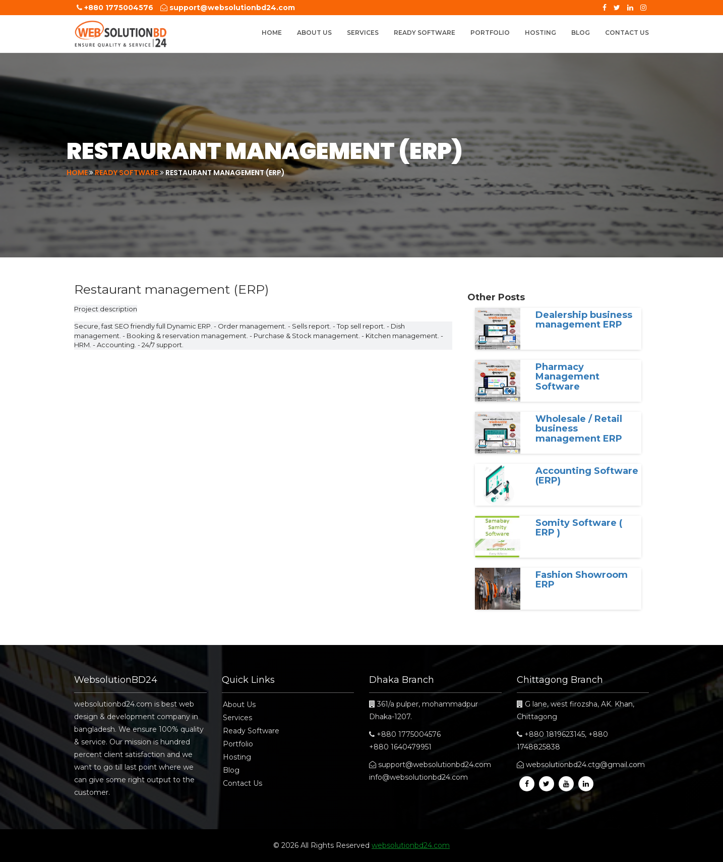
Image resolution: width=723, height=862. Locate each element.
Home (272, 32)
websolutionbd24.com (411, 845)
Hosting (540, 32)
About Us (314, 32)
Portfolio (490, 32)
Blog (580, 32)
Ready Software (424, 32)
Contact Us (627, 32)
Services (363, 32)
